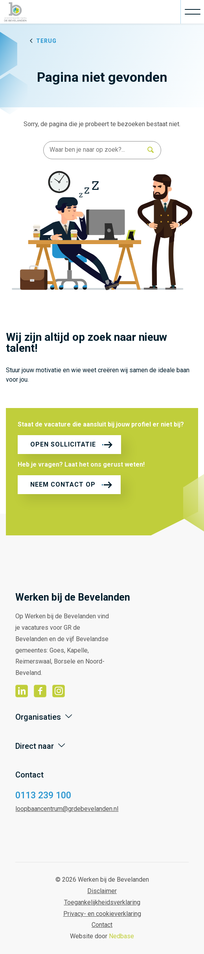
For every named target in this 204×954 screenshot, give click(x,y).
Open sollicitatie (63, 444)
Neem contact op (63, 484)
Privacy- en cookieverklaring (102, 913)
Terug (46, 41)
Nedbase (121, 936)
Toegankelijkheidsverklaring (102, 902)
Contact (102, 924)
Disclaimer (102, 891)
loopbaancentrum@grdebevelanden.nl (66, 808)
